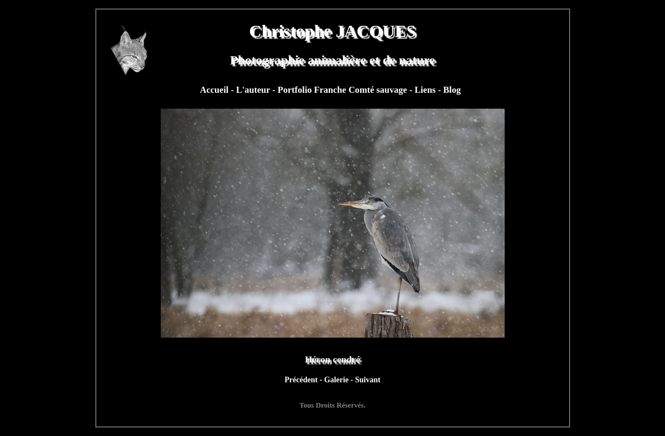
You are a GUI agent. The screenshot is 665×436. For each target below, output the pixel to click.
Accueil (215, 90)
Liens (426, 90)
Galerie (337, 379)
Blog (452, 90)
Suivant (367, 379)
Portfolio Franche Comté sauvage (343, 90)
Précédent (302, 379)
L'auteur (254, 90)
